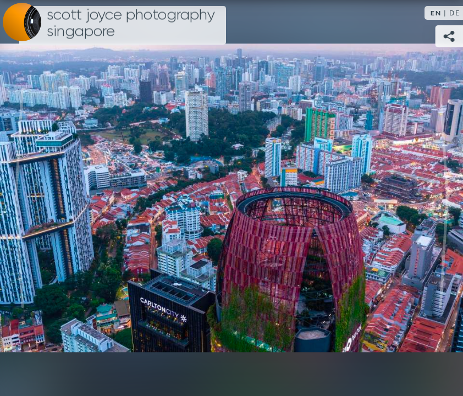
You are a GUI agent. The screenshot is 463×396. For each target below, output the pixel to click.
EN (436, 12)
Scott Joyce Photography (131, 23)
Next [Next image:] (444, 198)
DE (454, 12)
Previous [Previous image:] (19, 198)
